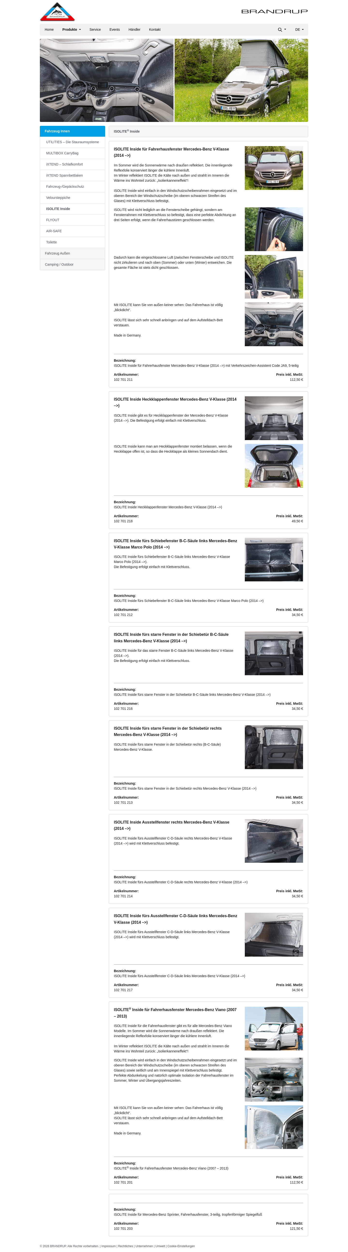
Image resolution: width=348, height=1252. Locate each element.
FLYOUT (52, 220)
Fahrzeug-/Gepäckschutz (65, 186)
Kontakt (154, 29)
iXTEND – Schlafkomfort (64, 164)
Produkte (70, 29)
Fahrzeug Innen (57, 131)
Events (114, 29)
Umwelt (160, 1246)
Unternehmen (144, 1246)
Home (49, 29)
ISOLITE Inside (58, 209)
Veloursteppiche (58, 198)
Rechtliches (125, 1246)
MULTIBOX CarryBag (62, 153)
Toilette (51, 242)
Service (95, 29)
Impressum (109, 1246)
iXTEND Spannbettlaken (64, 175)
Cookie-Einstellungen (181, 1246)
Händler (134, 29)
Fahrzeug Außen (57, 253)
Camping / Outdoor (59, 264)
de (298, 29)
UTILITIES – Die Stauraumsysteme (72, 142)
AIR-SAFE (54, 231)
